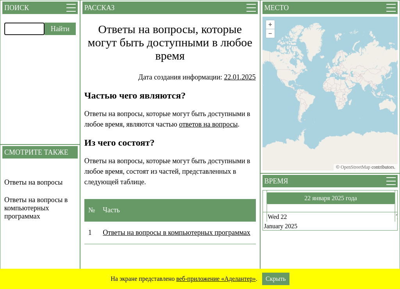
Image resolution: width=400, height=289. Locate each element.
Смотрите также (36, 152)
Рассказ (99, 8)
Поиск (16, 8)
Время (276, 181)
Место (276, 8)
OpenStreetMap (355, 167)
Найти (60, 29)
